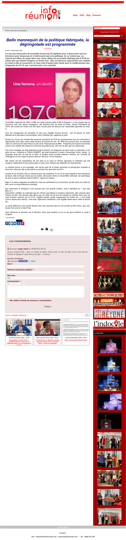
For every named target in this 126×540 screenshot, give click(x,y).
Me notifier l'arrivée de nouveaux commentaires (30, 300)
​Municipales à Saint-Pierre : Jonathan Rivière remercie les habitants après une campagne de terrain (19, 342)
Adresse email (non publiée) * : (20, 270)
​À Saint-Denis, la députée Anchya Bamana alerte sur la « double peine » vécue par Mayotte (47, 342)
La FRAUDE (98, 333)
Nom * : (10, 264)
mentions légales (63, 527)
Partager (52, 230)
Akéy (75, 15)
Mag (88, 15)
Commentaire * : (14, 281)
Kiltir (82, 15)
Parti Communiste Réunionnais (76, 340)
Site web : (11, 275)
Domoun (96, 15)
